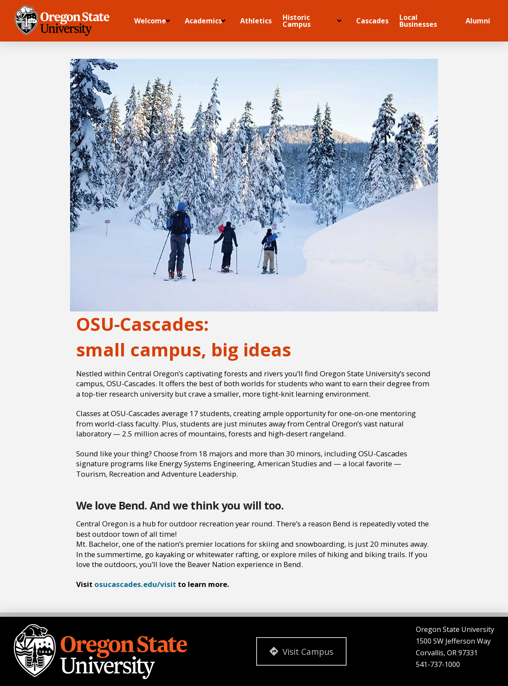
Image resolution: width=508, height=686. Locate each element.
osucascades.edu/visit (135, 584)
